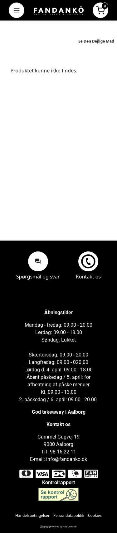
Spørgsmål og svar (38, 265)
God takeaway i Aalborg (58, 412)
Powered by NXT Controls (63, 526)
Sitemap (45, 526)
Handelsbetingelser (32, 515)
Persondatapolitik (68, 515)
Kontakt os (88, 265)
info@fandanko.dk (66, 459)
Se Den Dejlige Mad (96, 41)
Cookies (95, 515)
